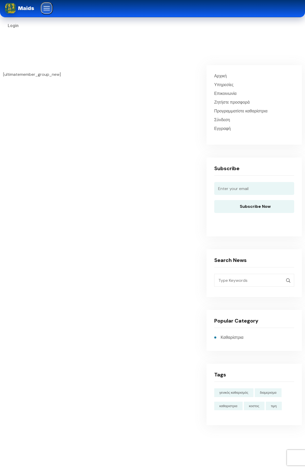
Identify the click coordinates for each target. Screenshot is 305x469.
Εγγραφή (222, 128)
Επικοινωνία (225, 93)
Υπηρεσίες (224, 84)
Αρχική (220, 76)
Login (13, 25)
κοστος (254, 406)
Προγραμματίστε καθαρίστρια (241, 111)
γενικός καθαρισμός (233, 392)
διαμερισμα (268, 392)
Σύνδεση (222, 119)
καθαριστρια (228, 406)
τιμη (274, 406)
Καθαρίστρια (232, 337)
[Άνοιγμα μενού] (46, 8)
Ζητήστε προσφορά (232, 102)
